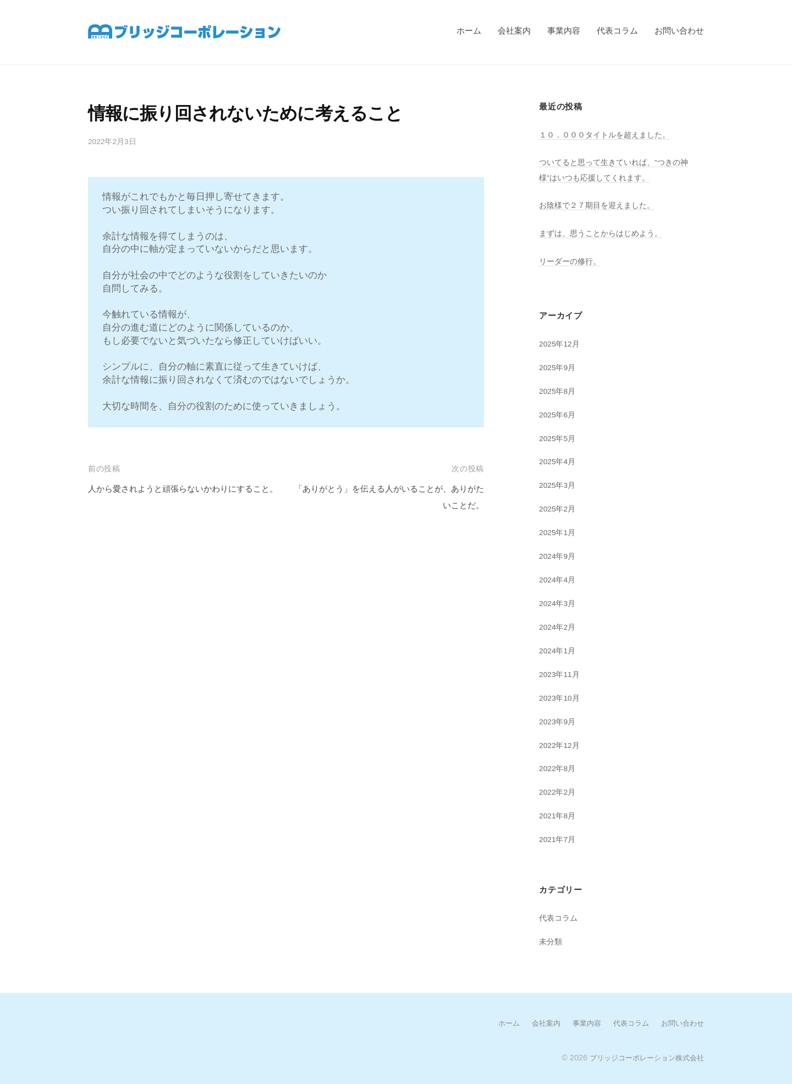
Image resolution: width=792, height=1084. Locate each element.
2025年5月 (559, 437)
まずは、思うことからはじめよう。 (605, 233)
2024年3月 (559, 602)
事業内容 (563, 30)
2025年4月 (559, 460)
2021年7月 (559, 838)
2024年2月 (559, 625)
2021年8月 (559, 814)
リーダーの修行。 (572, 260)
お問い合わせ (679, 30)
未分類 (551, 939)
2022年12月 (561, 743)
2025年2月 (559, 508)
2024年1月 (559, 649)
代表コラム (617, 30)
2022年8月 (559, 767)
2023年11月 (561, 673)
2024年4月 (559, 579)
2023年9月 (559, 720)
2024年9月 (559, 555)
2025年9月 (559, 366)
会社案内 (514, 30)
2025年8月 (559, 390)
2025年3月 (559, 484)
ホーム (469, 30)
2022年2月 (559, 790)
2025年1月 (559, 531)
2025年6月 (559, 414)
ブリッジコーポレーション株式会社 (642, 1055)
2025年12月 (561, 343)
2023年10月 (561, 696)
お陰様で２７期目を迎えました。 (601, 205)
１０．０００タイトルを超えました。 (609, 134)
